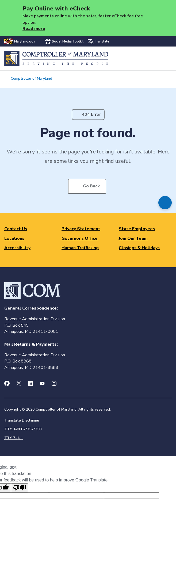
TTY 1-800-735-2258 (22, 429)
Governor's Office (80, 238)
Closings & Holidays (139, 248)
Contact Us (15, 229)
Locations (14, 238)
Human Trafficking (80, 248)
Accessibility (17, 248)
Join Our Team (133, 238)
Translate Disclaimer (21, 420)
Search (154, 58)
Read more (33, 28)
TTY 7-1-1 (13, 438)
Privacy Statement (81, 229)
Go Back (91, 186)
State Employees (137, 229)
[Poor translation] (19, 487)
